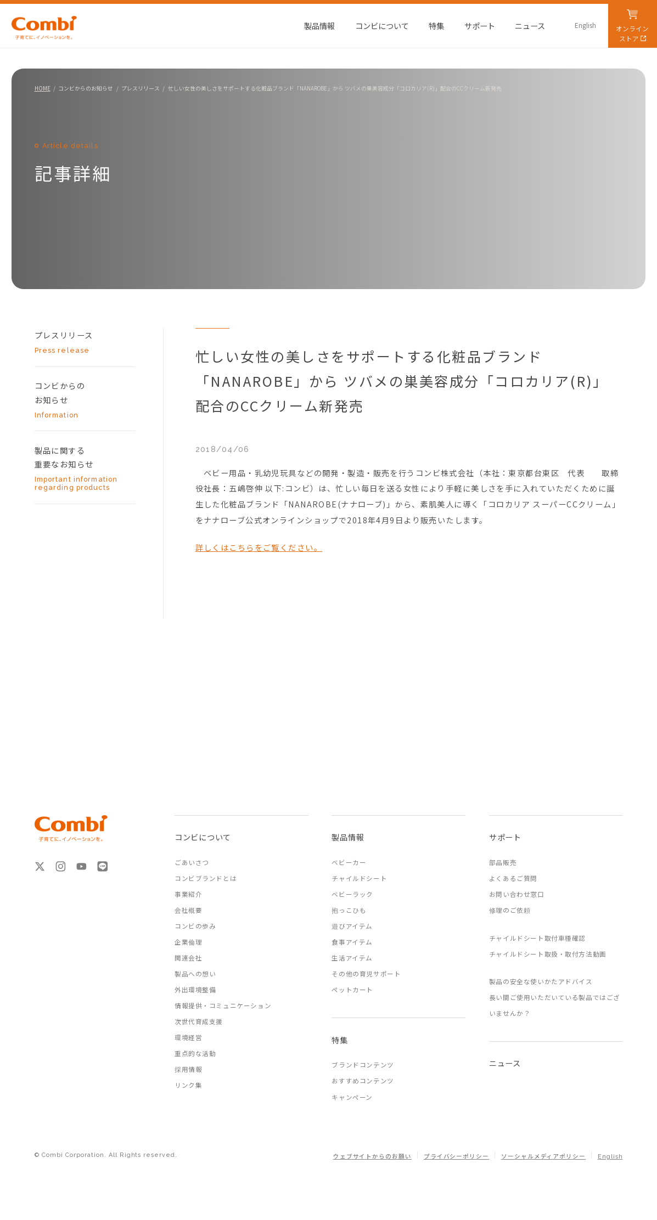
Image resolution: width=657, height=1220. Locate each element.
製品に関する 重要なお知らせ (77, 468)
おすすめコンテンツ (363, 1080)
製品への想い (195, 973)
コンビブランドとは (206, 878)
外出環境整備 (195, 989)
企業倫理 (188, 941)
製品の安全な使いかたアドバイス (541, 981)
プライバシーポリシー (457, 1156)
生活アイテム (352, 957)
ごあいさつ (192, 862)
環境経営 (188, 1037)
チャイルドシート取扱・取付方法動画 (548, 954)
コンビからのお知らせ (85, 88)
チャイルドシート (359, 878)
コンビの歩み (195, 926)
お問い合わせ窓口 (516, 894)
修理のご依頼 (509, 910)
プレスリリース (140, 88)
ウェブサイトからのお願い (372, 1156)
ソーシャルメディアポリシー (543, 1156)
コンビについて (203, 837)
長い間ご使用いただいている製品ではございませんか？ (554, 1005)
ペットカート (352, 989)
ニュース (505, 1063)
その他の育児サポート (366, 973)
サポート (505, 837)
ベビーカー (349, 862)
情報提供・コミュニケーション (223, 1005)
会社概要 (188, 910)
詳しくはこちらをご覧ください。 (258, 547)
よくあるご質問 (513, 878)
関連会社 (188, 957)
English (610, 1156)
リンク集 (188, 1085)
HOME (42, 88)
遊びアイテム (352, 926)
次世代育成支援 (199, 1021)
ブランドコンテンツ (363, 1064)
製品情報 (348, 837)
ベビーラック (352, 894)
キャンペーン (352, 1097)
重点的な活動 (195, 1053)
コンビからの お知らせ (77, 399)
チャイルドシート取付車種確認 (537, 938)
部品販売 (502, 862)
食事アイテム (352, 941)
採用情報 (188, 1069)
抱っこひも (349, 910)
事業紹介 (188, 894)
